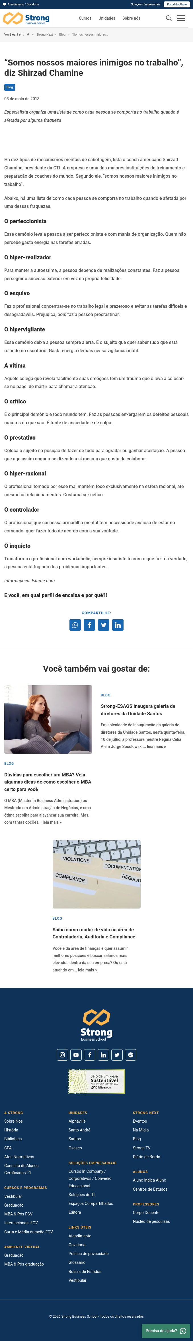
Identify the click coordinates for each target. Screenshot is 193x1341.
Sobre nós (131, 18)
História (11, 1130)
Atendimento (80, 1236)
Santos (75, 1139)
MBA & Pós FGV (18, 1214)
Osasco (75, 1148)
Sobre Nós (13, 1121)
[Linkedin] (103, 1055)
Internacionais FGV (21, 1223)
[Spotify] (130, 1055)
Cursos (85, 18)
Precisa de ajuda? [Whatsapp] (166, 1331)
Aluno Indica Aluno (149, 1180)
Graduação (14, 1205)
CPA (8, 1148)
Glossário (77, 1262)
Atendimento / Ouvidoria (21, 4)
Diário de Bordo (146, 1157)
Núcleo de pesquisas (151, 1221)
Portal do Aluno (177, 4)
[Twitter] (117, 1055)
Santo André (79, 1130)
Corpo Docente (146, 1212)
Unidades (106, 18)
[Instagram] (62, 1055)
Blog (61, 34)
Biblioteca (13, 1139)
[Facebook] (89, 1055)
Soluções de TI (82, 1194)
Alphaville (77, 1121)
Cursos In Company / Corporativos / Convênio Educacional (90, 1178)
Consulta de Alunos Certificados (21, 1169)
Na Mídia (141, 1130)
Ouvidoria (77, 1244)
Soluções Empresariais (145, 4)
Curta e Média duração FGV (28, 1232)
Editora (75, 1212)
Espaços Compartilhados (91, 1203)
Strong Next (44, 34)
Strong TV (142, 1148)
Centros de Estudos (150, 1189)
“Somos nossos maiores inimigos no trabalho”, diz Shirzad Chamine (89, 34)
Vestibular (13, 1196)
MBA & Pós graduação (24, 1264)
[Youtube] (76, 1055)
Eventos (140, 1121)
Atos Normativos (19, 1157)
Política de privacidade (89, 1253)
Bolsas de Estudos (85, 1271)
